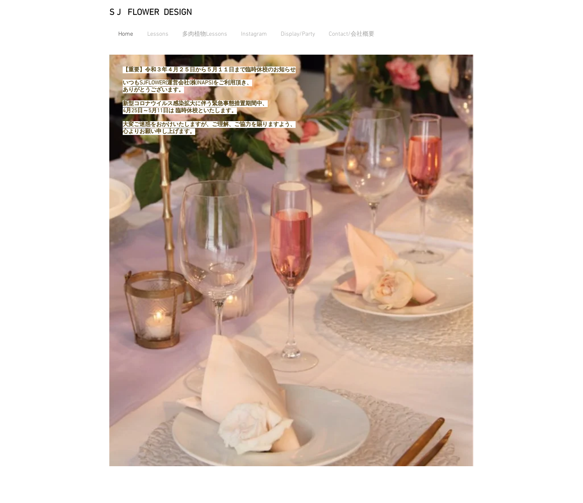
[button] (291, 260)
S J (115, 12)
